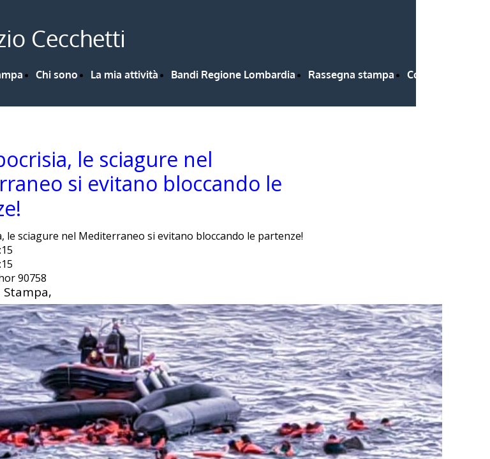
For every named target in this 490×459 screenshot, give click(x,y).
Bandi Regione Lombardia (233, 74)
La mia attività (124, 74)
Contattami (434, 74)
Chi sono (57, 74)
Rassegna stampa (351, 74)
